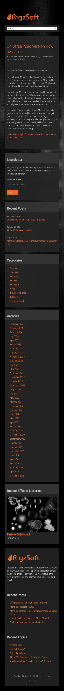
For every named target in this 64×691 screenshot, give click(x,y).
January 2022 (16, 410)
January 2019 (16, 443)
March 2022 (15, 402)
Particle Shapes (13, 538)
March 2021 (15, 426)
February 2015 (16, 467)
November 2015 (17, 451)
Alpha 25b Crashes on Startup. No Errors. (29, 657)
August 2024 (16, 332)
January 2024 (16, 352)
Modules (14, 276)
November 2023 (17, 356)
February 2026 (16, 324)
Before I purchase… (18, 653)
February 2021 (16, 430)
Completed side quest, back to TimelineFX (26, 219)
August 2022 (16, 389)
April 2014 (14, 471)
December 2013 (17, 475)
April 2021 (14, 422)
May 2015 (14, 459)
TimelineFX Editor (18, 293)
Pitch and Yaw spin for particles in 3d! (27, 622)
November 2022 (17, 377)
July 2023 (14, 365)
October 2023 (16, 361)
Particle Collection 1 (18, 534)
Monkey (13, 280)
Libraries (14, 272)
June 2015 (14, 455)
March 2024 (15, 344)
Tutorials (14, 297)
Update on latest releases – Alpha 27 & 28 (29, 618)
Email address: (14, 179)
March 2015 (15, 463)
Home (20, 56)
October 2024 (16, 328)
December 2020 (17, 434)
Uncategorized (40, 70)
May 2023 (14, 369)
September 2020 (17, 439)
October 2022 (16, 381)
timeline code (16, 645)
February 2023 (16, 373)
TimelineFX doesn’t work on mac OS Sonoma (30, 661)
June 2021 (14, 414)
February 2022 (16, 406)
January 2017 (16, 447)
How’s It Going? (17, 649)
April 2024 (15, 340)
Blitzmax (14, 268)
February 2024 (16, 348)
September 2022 (17, 385)
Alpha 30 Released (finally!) (19, 230)
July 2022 (14, 393)
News (12, 288)
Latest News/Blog (32, 56)
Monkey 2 (14, 284)
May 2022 (14, 398)
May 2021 (14, 418)
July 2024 (14, 336)
